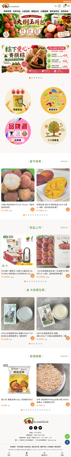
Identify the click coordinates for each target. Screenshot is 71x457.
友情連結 (50, 447)
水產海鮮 (26, 11)
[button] (70, 11)
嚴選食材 (35, 11)
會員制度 (27, 447)
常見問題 (20, 447)
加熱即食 (64, 11)
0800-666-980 (39, 435)
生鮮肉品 (16, 11)
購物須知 (43, 447)
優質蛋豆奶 (54, 11)
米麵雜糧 (44, 11)
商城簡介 (13, 447)
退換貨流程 (36, 447)
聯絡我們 (58, 447)
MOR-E (61, 449)
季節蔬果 (7, 11)
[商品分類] (68, 6)
